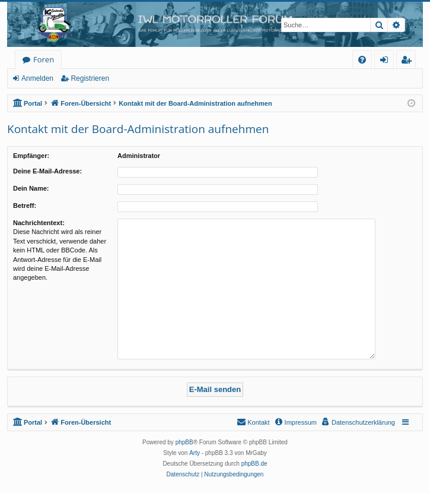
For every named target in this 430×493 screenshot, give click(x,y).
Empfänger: (31, 155)
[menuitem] (362, 59)
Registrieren (90, 78)
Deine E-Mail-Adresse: (47, 171)
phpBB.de (254, 463)
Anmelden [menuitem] (387, 61)
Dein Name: (31, 188)
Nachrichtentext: (39, 222)
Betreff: (24, 205)
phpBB (184, 442)
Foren (43, 59)
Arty (194, 453)
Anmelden (37, 78)
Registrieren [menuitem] (408, 61)
